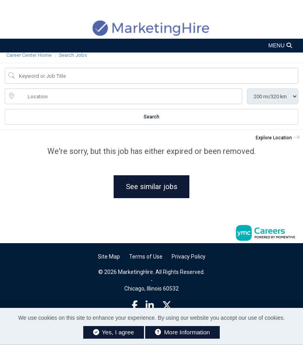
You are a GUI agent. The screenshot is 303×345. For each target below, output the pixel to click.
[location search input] (129, 96)
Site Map (109, 256)
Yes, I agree (113, 332)
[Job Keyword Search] (157, 76)
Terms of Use (146, 256)
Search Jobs (73, 55)
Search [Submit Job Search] (151, 117)
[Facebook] (135, 305)
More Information (182, 332)
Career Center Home (29, 55)
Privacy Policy (189, 256)
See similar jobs (152, 186)
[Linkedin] (150, 305)
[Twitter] (167, 305)
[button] (151, 45)
